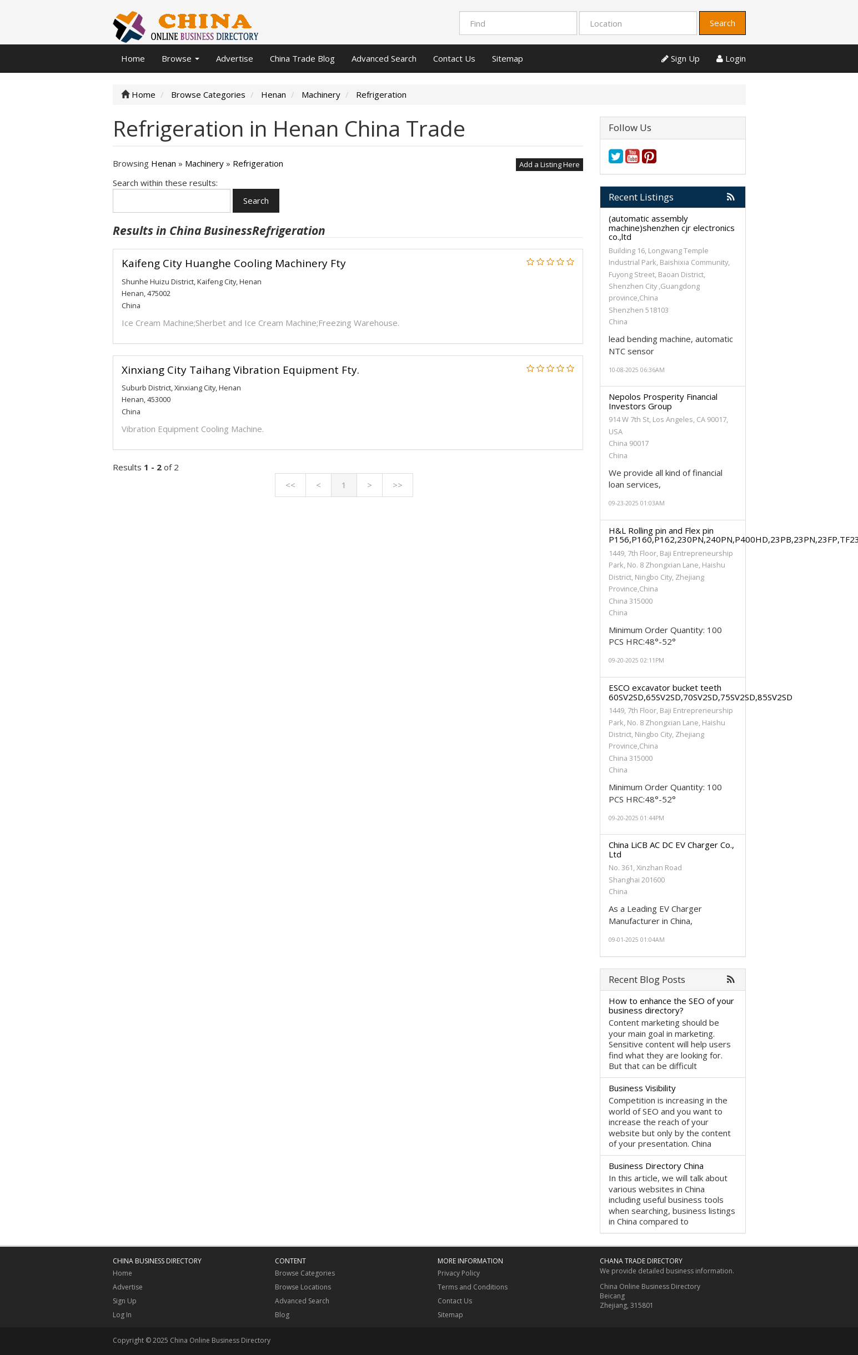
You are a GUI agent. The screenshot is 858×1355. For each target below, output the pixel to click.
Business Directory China (656, 1165)
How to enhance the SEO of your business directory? (671, 1005)
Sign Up (680, 58)
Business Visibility (642, 1087)
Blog (282, 1314)
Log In (122, 1314)
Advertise (234, 58)
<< (290, 484)
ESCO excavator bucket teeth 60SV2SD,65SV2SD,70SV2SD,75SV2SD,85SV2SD (700, 692)
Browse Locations (303, 1287)
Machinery (204, 163)
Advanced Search (384, 58)
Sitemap (507, 58)
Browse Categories (305, 1273)
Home (133, 58)
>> (398, 484)
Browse (180, 58)
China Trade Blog (302, 58)
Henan (163, 163)
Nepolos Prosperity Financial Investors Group (663, 401)
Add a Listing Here (549, 164)
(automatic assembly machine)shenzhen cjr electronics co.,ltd (672, 227)
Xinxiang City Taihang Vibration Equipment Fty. (240, 370)
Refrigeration (258, 163)
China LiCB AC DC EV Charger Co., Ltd (671, 849)
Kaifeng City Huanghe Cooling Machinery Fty (234, 263)
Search (722, 22)
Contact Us (454, 58)
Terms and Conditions (473, 1287)
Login (731, 58)
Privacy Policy (459, 1273)
